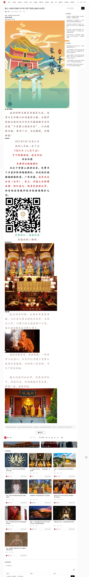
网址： (46, 553)
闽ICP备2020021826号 (32, 566)
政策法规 (67, 2)
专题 (31, 2)
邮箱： (27, 553)
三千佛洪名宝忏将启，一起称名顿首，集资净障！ (33, 458)
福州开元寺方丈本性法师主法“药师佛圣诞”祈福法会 (53, 481)
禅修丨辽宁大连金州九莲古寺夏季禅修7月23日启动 (13, 458)
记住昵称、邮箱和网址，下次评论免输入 (14, 556)
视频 (52, 2)
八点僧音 (14, 2)
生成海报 (41, 429)
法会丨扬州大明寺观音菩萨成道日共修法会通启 (13, 481)
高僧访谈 (20, 2)
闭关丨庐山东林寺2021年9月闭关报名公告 (52, 458)
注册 (85, 2)
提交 (59, 556)
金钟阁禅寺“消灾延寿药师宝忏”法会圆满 (33, 481)
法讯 (24, 11)
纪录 (56, 2)
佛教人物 (41, 2)
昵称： (8, 553)
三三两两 (68, 49)
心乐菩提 (26, 2)
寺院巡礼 (47, 2)
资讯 (9, 2)
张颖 (67, 45)
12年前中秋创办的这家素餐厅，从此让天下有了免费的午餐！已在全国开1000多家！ (75, 51)
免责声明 (73, 2)
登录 (81, 2)
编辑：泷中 (7, 11)
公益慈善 (36, 2)
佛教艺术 (61, 2)
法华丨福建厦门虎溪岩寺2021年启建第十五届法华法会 (14, 528)
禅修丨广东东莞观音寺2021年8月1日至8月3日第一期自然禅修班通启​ (33, 505)
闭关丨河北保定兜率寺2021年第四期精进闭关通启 (14, 505)
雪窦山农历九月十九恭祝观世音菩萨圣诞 (52, 505)
